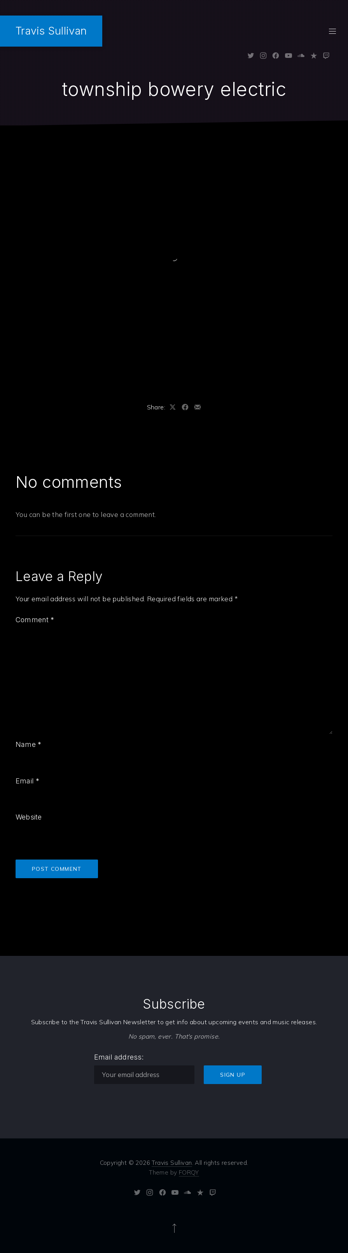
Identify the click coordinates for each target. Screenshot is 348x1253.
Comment (35, 620)
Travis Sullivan (51, 30)
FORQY (189, 1172)
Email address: (119, 1057)
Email (27, 781)
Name (28, 744)
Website (29, 817)
